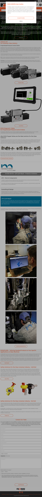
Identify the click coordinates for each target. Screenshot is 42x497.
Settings (21, 21)
